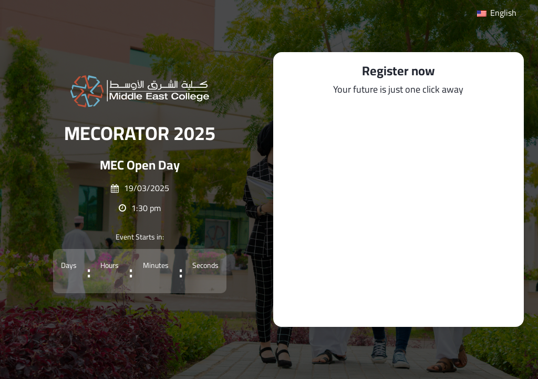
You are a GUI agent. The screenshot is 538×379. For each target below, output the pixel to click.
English (496, 13)
